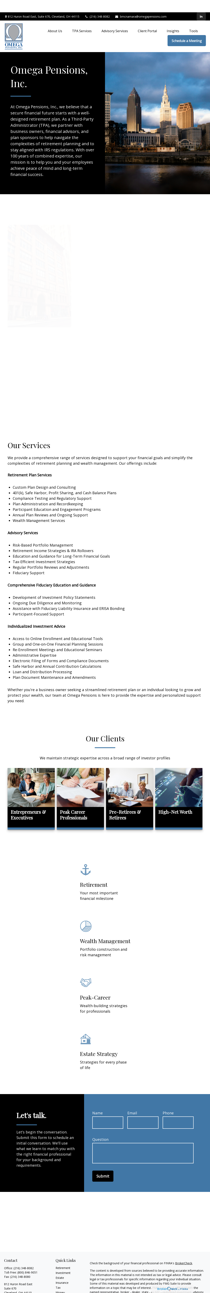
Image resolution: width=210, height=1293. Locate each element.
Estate (60, 1265)
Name (97, 1100)
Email (132, 1100)
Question (100, 1127)
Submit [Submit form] (102, 1163)
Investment (63, 1260)
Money (60, 1280)
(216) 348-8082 (97, 4)
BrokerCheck (183, 1251)
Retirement (63, 1256)
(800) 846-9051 (27, 1260)
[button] (55, 18)
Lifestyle (61, 1285)
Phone (168, 1100)
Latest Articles (65, 1290)
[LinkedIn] (201, 4)
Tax (58, 1275)
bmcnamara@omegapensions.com (141, 4)
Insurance (62, 1270)
